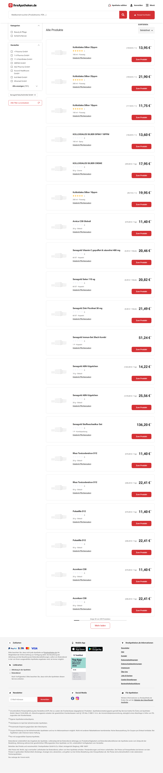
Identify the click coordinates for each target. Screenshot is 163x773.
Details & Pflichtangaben (82, 58)
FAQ (122, 652)
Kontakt (124, 656)
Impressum (125, 668)
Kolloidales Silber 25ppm (85, 47)
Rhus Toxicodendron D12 (85, 453)
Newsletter (125, 648)
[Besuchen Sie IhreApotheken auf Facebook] (72, 698)
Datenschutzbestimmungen (131, 664)
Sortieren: (143, 25)
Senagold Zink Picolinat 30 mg (87, 308)
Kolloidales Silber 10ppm (85, 105)
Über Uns (124, 672)
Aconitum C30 (79, 569)
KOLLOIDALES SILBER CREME (87, 163)
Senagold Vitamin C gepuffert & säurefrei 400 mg (96, 250)
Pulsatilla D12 (79, 511)
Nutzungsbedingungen (129, 660)
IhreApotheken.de (50, 653)
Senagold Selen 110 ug (84, 279)
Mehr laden (100, 625)
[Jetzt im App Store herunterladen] (78, 649)
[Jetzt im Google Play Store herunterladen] (95, 649)
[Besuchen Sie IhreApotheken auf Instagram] (77, 698)
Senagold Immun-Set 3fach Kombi (89, 337)
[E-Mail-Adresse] (22, 699)
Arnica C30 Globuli (82, 221)
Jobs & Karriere (126, 676)
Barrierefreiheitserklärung (130, 684)
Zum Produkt (141, 60)
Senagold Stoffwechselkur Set (87, 424)
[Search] (122, 15)
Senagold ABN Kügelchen (85, 366)
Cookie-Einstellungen (129, 680)
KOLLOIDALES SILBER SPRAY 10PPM (91, 134)
